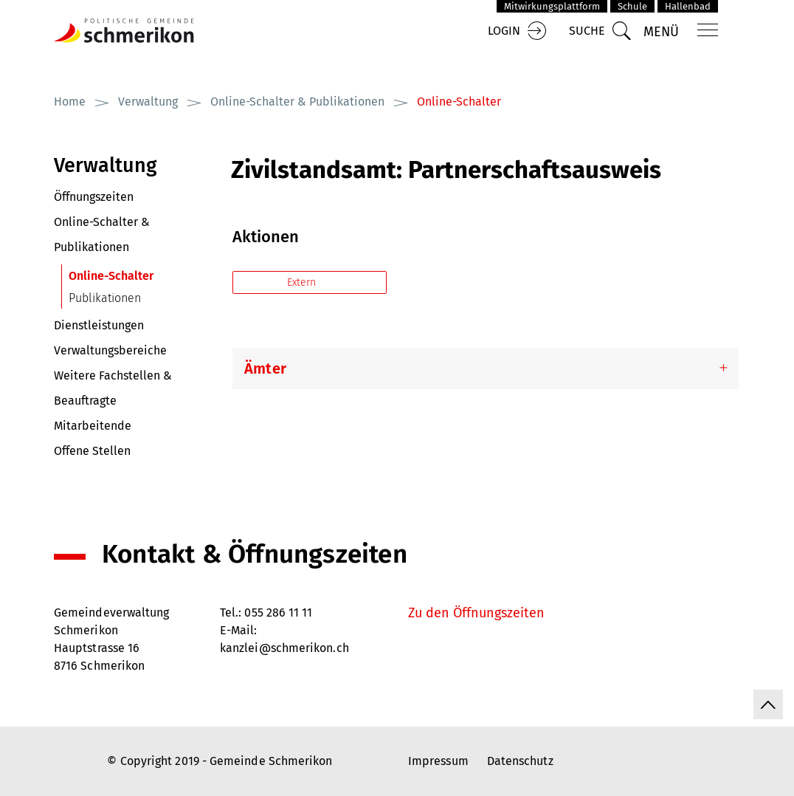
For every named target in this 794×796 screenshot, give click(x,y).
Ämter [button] (265, 368)
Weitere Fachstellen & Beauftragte (113, 388)
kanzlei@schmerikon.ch (284, 648)
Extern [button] (303, 282)
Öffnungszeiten (94, 197)
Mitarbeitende (92, 426)
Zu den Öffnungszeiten (476, 613)
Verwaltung (105, 165)
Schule (632, 6)
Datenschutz (520, 761)
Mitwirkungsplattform (552, 6)
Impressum (438, 761)
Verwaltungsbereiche (110, 350)
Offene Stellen (92, 451)
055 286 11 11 (278, 612)
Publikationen (105, 298)
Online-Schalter (142, 276)
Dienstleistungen (99, 325)
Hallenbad (688, 6)
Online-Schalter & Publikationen (102, 234)
